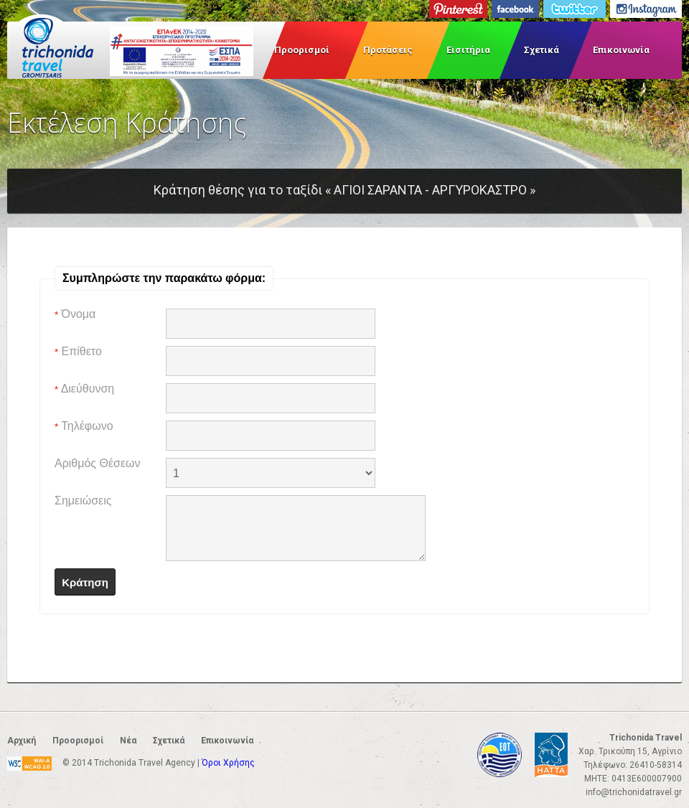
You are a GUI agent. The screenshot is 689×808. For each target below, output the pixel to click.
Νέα (128, 741)
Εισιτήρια (468, 49)
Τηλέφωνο (84, 426)
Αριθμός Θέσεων (98, 463)
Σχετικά (541, 49)
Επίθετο (78, 351)
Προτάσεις (388, 49)
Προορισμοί (301, 49)
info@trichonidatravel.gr (634, 792)
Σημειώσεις (83, 500)
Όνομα (75, 314)
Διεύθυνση (84, 388)
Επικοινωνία (621, 49)
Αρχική (21, 741)
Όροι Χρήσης (228, 763)
